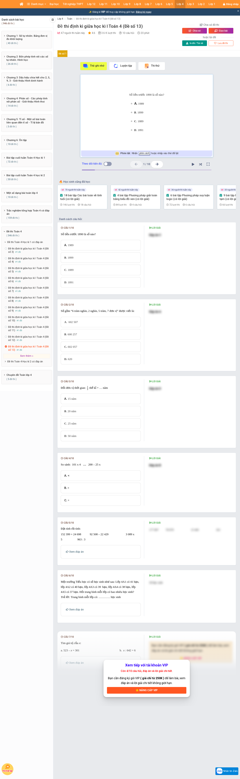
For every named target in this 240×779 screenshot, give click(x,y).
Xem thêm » (26, 355)
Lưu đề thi (221, 43)
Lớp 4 (60, 18)
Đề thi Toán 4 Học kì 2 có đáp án (25, 361)
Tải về (194, 43)
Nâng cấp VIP (147, 690)
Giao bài (221, 30)
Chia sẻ (195, 30)
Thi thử (151, 66)
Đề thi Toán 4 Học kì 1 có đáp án (25, 242)
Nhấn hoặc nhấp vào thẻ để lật (146, 153)
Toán (69, 18)
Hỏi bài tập (7, 768)
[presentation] (88, 388)
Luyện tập (122, 66)
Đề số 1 (62, 53)
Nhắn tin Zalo (227, 771)
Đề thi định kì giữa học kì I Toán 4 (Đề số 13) (98, 18)
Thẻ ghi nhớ (93, 66)
